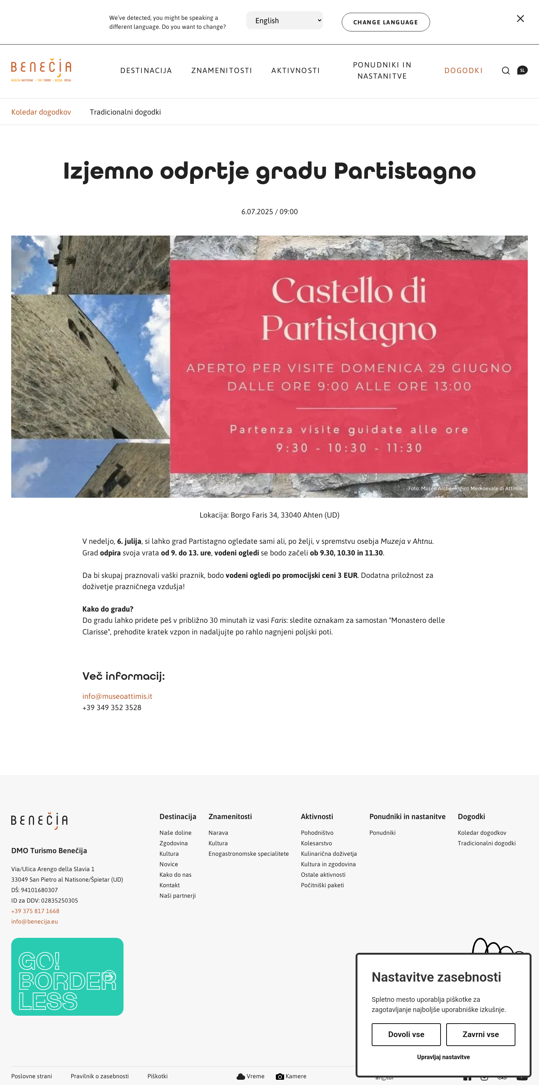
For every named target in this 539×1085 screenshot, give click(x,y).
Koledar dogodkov (41, 111)
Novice (168, 864)
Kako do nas (175, 874)
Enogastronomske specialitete (248, 853)
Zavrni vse (481, 1034)
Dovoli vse (406, 1034)
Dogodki (463, 70)
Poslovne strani (31, 1076)
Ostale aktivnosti (323, 874)
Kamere (291, 1076)
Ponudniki (382, 832)
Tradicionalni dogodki (125, 111)
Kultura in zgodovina (328, 864)
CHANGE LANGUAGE (385, 22)
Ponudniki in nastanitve (382, 70)
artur (384, 1078)
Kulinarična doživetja (329, 853)
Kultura (169, 853)
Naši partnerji (177, 895)
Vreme (251, 1076)
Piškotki (157, 1076)
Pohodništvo (317, 832)
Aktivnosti (295, 70)
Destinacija (146, 70)
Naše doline (175, 832)
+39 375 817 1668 (35, 911)
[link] (67, 977)
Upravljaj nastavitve (443, 1057)
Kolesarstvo (316, 843)
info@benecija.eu (34, 921)
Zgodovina (173, 843)
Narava (218, 832)
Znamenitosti (222, 70)
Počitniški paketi (322, 885)
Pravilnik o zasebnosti (100, 1076)
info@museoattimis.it (117, 696)
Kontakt (169, 885)
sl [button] (522, 70)
